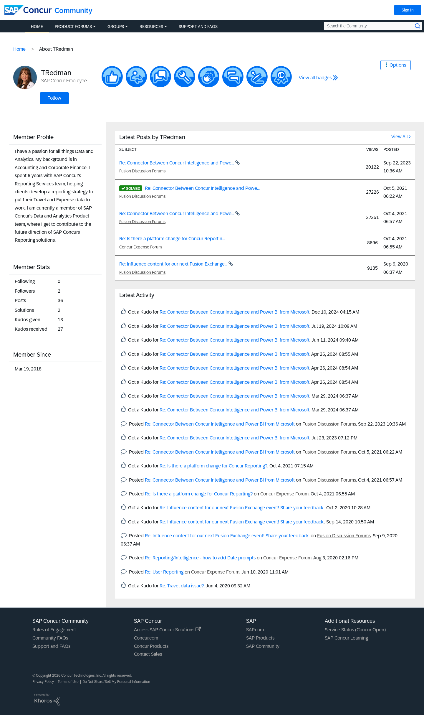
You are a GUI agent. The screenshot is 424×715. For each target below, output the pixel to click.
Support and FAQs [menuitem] (198, 26)
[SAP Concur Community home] (28, 10)
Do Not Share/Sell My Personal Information (116, 682)
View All (399, 136)
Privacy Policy (43, 682)
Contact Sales (148, 654)
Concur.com (146, 637)
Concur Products (151, 646)
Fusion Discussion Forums (142, 171)
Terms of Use (68, 682)
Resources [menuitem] (151, 26)
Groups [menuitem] (115, 26)
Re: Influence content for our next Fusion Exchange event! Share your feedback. (242, 507)
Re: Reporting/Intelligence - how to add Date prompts (200, 557)
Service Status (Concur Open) (355, 629)
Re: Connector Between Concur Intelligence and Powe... (177, 162)
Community (73, 10)
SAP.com (255, 629)
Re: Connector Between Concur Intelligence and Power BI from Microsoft (234, 311)
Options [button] (398, 64)
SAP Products (260, 637)
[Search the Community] (373, 26)
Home (19, 49)
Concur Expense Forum (140, 247)
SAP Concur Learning (346, 637)
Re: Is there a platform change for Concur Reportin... (172, 238)
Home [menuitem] (37, 26)
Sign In (408, 10)
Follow (54, 98)
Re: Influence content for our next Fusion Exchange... (173, 263)
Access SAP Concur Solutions (167, 629)
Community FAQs (50, 637)
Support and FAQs (51, 646)
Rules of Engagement (54, 629)
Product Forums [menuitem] (73, 26)
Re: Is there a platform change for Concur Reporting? (213, 465)
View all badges (315, 77)
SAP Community (262, 646)
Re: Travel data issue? (182, 585)
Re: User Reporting (164, 571)
